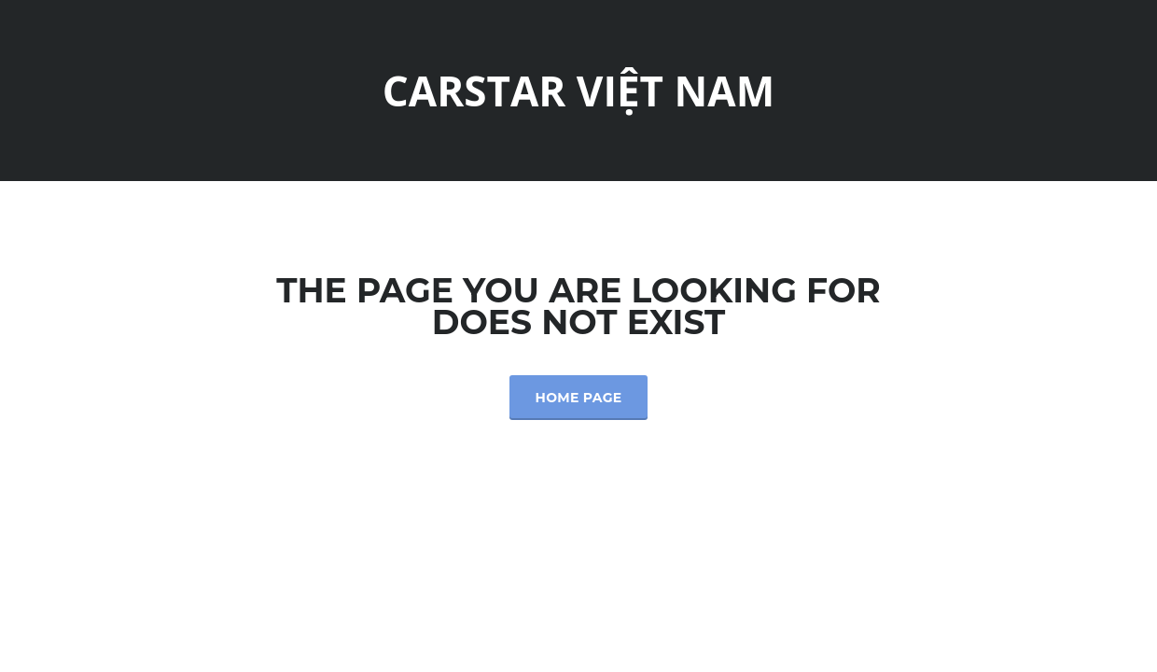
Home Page (579, 397)
